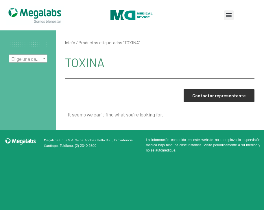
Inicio (70, 42)
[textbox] (28, 59)
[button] (229, 15)
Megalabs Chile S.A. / (60, 140)
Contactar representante (219, 95)
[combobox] (28, 58)
